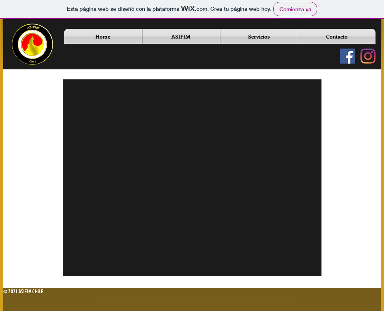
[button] (181, 36)
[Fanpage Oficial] (347, 56)
